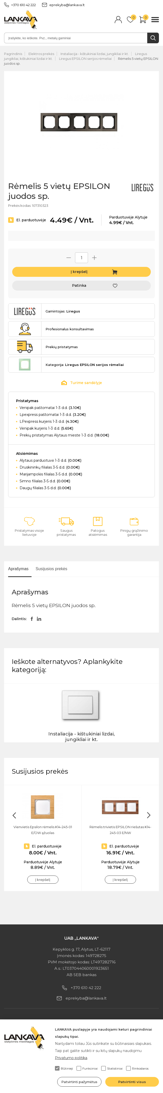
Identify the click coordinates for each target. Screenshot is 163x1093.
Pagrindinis (13, 54)
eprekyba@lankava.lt (63, 5)
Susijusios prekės (51, 569)
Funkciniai (87, 1068)
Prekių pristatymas (62, 347)
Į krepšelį (79, 271)
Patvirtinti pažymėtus (79, 1082)
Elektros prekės (41, 54)
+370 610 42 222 (20, 5)
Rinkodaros (137, 1068)
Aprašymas (18, 569)
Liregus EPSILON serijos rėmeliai (85, 59)
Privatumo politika (71, 1058)
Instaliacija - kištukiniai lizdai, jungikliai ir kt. (95, 54)
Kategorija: (85, 365)
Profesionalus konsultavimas (70, 329)
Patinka (79, 285)
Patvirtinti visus (132, 1082)
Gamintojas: (63, 311)
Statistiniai (112, 1068)
